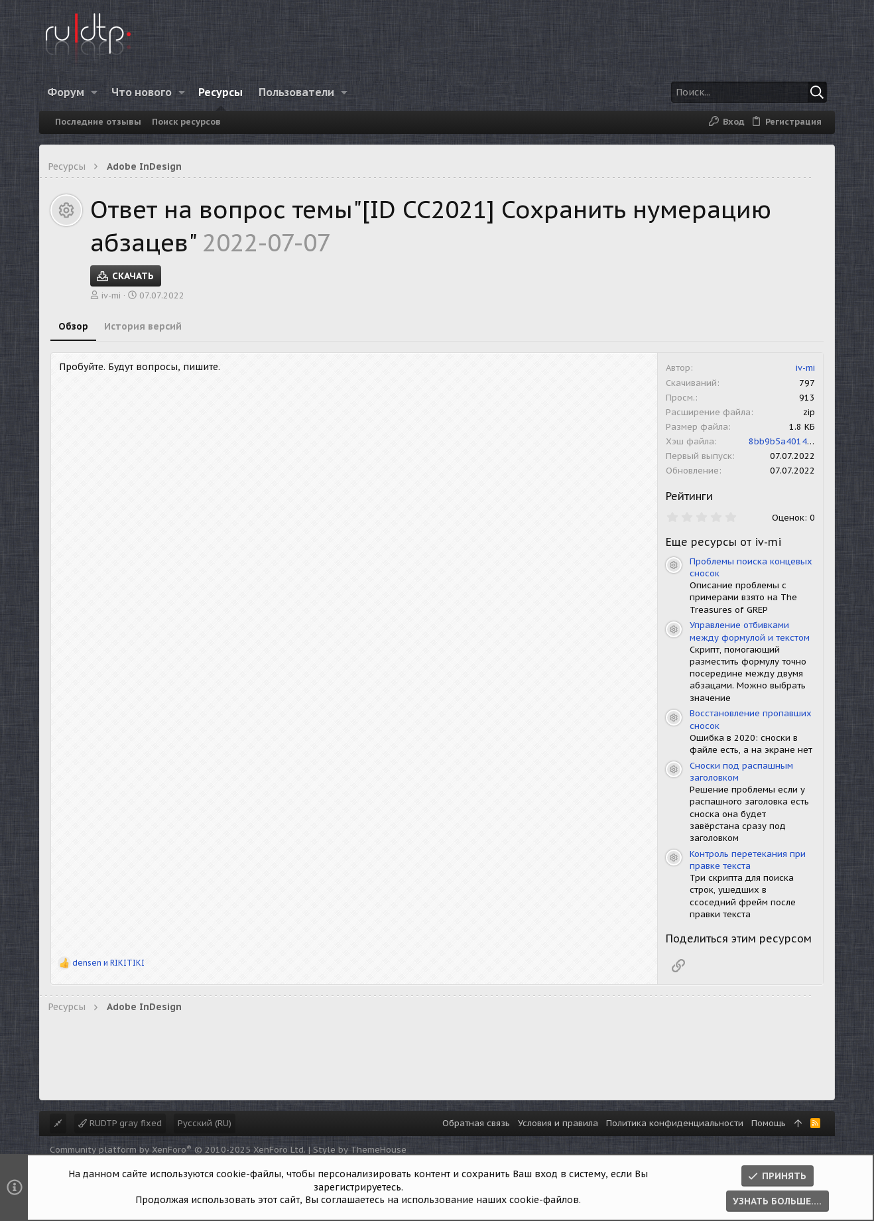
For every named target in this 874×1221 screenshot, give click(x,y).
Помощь (768, 1123)
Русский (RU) (204, 1123)
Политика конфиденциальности (674, 1123)
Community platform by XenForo (178, 1149)
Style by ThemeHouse (359, 1149)
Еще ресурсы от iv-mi (723, 541)
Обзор (73, 326)
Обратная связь (476, 1123)
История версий (143, 326)
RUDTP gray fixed (120, 1123)
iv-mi (111, 295)
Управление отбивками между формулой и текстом (750, 631)
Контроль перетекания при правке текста (748, 859)
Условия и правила (558, 1123)
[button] (94, 92)
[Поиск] (744, 92)
